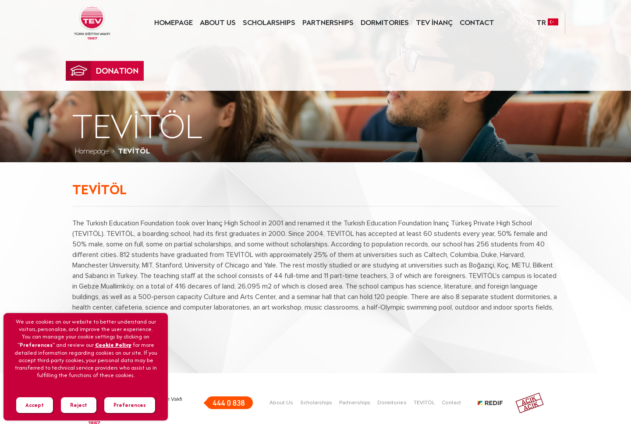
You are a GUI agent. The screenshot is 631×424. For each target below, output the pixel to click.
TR (547, 22)
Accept (34, 405)
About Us (281, 403)
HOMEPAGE (173, 23)
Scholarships (316, 403)
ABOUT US (218, 23)
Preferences (129, 405)
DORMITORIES (385, 23)
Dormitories (392, 403)
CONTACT (477, 23)
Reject (78, 405)
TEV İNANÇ (434, 23)
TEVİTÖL (424, 403)
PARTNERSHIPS (328, 23)
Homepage (92, 151)
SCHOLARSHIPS (269, 23)
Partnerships (354, 403)
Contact (451, 403)
